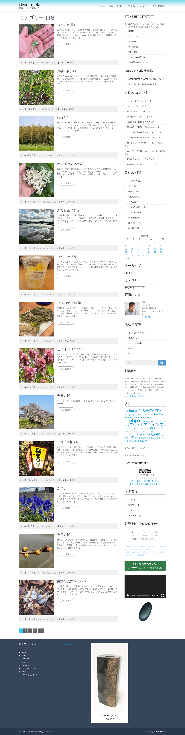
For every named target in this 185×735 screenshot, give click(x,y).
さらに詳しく (147, 317)
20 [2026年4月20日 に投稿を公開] (126, 252)
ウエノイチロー (134, 338)
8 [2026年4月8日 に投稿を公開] (137, 246)
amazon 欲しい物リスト (30, 675)
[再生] (128, 595)
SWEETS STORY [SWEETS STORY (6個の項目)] (141, 417)
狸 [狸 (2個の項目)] (137, 438)
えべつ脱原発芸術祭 (136, 333)
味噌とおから (134, 191)
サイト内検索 (158, 6)
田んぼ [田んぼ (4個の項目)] (142, 438)
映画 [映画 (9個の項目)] (131, 437)
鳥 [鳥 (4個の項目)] (146, 441)
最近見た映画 (134, 217)
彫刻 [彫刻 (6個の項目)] (153, 434)
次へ (41, 631)
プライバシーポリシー (138, 6)
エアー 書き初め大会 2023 (138, 132)
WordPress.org (134, 515)
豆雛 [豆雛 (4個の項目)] (127, 441)
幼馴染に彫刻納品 (137, 396)
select (111, 6)
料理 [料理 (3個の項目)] (126, 438)
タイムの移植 (134, 202)
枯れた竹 (63, 117)
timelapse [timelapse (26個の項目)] (133, 420)
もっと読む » (65, 44)
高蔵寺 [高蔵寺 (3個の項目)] (142, 441)
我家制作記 (133, 47)
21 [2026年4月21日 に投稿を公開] (132, 252)
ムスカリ (63, 488)
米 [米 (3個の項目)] (159, 438)
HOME (131, 31)
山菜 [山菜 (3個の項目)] (148, 435)
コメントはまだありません (46, 62)
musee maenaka (135, 343)
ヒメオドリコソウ (70, 349)
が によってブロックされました (145, 565)
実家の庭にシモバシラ (73, 581)
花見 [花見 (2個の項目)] (162, 438)
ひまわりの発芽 (134, 212)
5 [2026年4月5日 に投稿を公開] (160, 242)
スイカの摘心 (67, 25)
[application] (145, 586)
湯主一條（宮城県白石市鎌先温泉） (143, 84)
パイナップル (67, 256)
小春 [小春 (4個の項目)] (144, 434)
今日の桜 (63, 396)
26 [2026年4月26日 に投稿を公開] (161, 252)
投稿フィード (134, 505)
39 (35, 631)
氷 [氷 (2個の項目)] (135, 438)
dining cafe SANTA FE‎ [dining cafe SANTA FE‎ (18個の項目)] (142, 411)
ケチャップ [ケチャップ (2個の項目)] (144, 428)
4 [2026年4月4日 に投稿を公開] (154, 242)
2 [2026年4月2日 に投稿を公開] (142, 242)
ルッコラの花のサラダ (137, 207)
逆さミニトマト (134, 223)
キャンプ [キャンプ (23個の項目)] (156, 424)
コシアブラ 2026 (135, 181)
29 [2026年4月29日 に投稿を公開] (138, 255)
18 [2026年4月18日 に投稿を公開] (155, 249)
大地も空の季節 (68, 210)
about (102, 6)
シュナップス (132, 101)
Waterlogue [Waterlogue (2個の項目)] (145, 421)
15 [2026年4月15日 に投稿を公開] (138, 249)
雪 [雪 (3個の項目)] (138, 441)
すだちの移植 (134, 197)
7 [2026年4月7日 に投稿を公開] (131, 246)
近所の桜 (132, 186)
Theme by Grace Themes (155, 731)
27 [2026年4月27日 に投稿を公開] (126, 255)
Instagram (132, 52)
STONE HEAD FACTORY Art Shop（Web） (146, 79)
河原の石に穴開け (134, 122)
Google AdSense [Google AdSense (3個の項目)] (143, 414)
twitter (24, 652)
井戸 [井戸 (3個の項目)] (134, 435)
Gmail (24, 672)
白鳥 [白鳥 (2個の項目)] (146, 438)
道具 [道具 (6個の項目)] (131, 441)
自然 (72, 62)
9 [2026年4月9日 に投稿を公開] (142, 246)
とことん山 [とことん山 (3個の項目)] (157, 421)
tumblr (24, 656)
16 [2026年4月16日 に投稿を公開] (143, 249)
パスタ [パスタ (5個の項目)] (152, 428)
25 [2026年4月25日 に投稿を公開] (155, 252)
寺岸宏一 (132, 348)
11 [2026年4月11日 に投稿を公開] (155, 246)
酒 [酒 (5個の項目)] (135, 441)
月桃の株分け (66, 71)
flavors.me (25, 659)
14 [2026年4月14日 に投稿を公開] (132, 249)
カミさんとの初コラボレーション (141, 143)
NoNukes (120, 6)
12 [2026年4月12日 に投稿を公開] (161, 246)
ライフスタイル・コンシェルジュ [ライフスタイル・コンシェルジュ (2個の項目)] (138, 431)
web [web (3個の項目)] (151, 421)
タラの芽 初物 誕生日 (72, 303)
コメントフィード (135, 510)
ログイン (132, 500)
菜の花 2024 (132, 111)
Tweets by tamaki (66, 644)
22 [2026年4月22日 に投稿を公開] (138, 252)
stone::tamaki (29, 4)
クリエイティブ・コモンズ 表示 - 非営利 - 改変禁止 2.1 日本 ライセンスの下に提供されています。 (145, 481)
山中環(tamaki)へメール (138, 62)
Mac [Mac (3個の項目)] (152, 414)
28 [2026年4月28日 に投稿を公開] (132, 255)
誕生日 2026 (133, 228)
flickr (23, 662)
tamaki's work (134, 36)
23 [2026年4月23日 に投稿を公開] (143, 252)
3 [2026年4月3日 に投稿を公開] (148, 242)
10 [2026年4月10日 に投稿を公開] (149, 246)
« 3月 (127, 258)
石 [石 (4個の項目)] (150, 438)
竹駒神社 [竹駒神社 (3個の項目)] (154, 438)
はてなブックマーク (29, 668)
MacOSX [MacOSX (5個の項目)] (158, 414)
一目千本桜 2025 (68, 442)
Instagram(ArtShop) (136, 57)
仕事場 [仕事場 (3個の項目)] (139, 435)
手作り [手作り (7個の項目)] (160, 434)
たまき (144, 101)
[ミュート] (158, 595)
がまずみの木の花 (70, 164)
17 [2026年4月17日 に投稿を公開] (149, 249)
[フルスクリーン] (162, 595)
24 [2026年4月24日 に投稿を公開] (149, 252)
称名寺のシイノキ (134, 159)
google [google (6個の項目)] (132, 414)
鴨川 (130, 353)
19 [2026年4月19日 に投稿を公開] (161, 249)
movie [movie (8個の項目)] (128, 417)
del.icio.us (25, 665)
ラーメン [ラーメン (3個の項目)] (152, 431)
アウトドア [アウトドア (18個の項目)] (138, 425)
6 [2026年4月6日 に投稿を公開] (125, 246)
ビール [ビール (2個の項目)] (158, 428)
